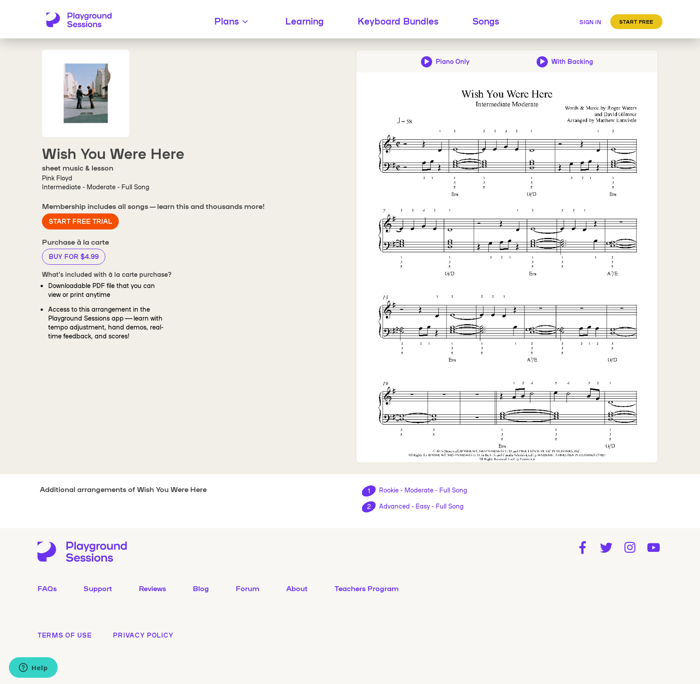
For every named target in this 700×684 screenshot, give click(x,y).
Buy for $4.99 (74, 256)
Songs (485, 20)
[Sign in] (590, 20)
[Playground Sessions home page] (79, 21)
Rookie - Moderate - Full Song (423, 489)
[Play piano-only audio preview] (445, 61)
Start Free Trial (80, 221)
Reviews (152, 588)
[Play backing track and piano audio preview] (565, 61)
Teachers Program (366, 588)
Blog (201, 588)
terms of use (65, 634)
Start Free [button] (636, 21)
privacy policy (143, 634)
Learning (304, 20)
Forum (247, 588)
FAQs (47, 588)
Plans (232, 20)
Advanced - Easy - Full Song (421, 505)
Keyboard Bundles (398, 20)
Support (97, 588)
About (297, 588)
